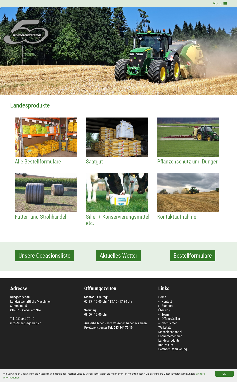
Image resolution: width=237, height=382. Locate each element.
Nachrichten (169, 323)
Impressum (165, 345)
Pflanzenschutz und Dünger (188, 137)
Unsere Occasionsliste (44, 255)
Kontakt (167, 301)
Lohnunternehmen (170, 336)
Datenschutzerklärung (172, 349)
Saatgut (117, 137)
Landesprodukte (168, 340)
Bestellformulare (192, 255)
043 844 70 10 (25, 319)
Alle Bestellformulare (46, 137)
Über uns (164, 310)
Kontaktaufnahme (188, 192)
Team (165, 314)
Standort (167, 306)
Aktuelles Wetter (118, 255)
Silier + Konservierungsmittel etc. (117, 192)
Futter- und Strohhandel (46, 192)
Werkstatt (164, 327)
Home (162, 297)
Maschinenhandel (170, 332)
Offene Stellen (171, 319)
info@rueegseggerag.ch (25, 323)
